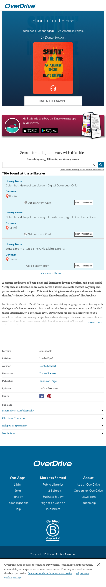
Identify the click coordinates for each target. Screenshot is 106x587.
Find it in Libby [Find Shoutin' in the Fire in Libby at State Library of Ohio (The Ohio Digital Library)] (83, 265)
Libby (17, 484)
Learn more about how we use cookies (50, 573)
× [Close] (99, 564)
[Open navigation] (99, 5)
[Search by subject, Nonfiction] (53, 433)
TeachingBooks (17, 502)
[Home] (20, 5)
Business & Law (53, 496)
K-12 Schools (53, 490)
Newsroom (88, 496)
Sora (17, 490)
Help (17, 509)
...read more (95, 322)
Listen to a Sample (53, 101)
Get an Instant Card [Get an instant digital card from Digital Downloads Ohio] (37, 202)
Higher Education (53, 502)
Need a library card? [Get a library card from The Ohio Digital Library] (37, 265)
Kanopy (17, 496)
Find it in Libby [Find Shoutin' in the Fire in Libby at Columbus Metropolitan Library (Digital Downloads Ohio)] (83, 202)
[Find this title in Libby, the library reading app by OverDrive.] (53, 125)
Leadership (88, 502)
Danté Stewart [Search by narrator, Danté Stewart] (47, 373)
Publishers (53, 509)
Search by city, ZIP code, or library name (53, 159)
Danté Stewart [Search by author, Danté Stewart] (55, 37)
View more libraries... (53, 273)
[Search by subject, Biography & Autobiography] (53, 411)
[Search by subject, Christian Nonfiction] (53, 418)
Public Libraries (53, 484)
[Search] (101, 165)
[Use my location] (94, 165)
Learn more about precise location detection (82, 169)
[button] (17, 477)
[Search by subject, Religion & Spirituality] (53, 426)
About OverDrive (88, 484)
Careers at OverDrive (88, 490)
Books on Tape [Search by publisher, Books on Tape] (48, 381)
